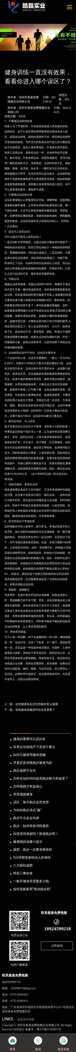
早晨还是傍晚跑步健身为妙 (32, 763)
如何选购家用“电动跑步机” (32, 889)
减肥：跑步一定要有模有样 (32, 849)
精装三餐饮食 (23, 873)
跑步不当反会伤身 (26, 818)
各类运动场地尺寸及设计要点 (34, 747)
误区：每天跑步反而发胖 (31, 802)
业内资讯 (36, 61)
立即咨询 (57, 945)
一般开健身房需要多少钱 (31, 881)
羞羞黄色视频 (25, 1019)
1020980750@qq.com (23, 988)
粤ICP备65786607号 (49, 1029)
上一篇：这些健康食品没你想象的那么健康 (31, 704)
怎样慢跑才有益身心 (27, 786)
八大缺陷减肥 (23, 865)
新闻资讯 (21, 61)
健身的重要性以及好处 (29, 739)
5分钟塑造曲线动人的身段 (32, 857)
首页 (8, 61)
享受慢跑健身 (23, 794)
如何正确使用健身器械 (29, 755)
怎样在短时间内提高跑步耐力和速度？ (40, 778)
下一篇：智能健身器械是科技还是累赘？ (29, 709)
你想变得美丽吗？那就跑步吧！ (36, 834)
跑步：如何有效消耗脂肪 (31, 826)
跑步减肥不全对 (24, 770)
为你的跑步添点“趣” (27, 810)
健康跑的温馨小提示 (27, 842)
